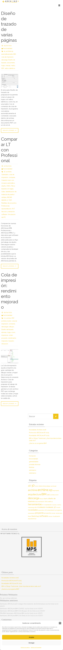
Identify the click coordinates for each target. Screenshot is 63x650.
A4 (4, 51)
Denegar (31, 643)
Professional (5, 206)
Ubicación (4, 344)
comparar (12, 177)
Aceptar (31, 637)
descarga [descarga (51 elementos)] (33, 498)
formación (32, 456)
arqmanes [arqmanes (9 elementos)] (56, 490)
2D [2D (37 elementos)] (29, 485)
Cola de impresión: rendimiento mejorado (9, 291)
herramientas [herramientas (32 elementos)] (35, 504)
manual (8, 65)
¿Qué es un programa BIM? (38, 443)
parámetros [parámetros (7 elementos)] (41, 510)
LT (8, 200)
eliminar (4, 332)
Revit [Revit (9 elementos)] (29, 516)
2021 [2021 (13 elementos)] (40, 486)
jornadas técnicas (34, 464)
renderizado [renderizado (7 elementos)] (59, 513)
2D (4, 171)
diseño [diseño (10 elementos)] (45, 498)
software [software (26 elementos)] (43, 516)
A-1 (5, 318)
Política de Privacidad (36, 647)
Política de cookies (25, 647)
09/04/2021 (8, 312)
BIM (14, 54)
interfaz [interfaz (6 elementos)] (59, 504)
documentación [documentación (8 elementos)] (39, 501)
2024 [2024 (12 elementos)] (44, 486)
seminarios (32, 470)
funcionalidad (7, 48)
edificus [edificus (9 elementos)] (50, 501)
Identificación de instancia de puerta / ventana (8, 194)
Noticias (31, 467)
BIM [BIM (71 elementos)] (43, 494)
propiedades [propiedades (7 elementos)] (31, 513)
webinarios (32, 473)
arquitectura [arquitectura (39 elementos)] (34, 494)
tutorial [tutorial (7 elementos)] (50, 516)
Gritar (3, 191)
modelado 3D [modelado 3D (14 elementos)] (51, 507)
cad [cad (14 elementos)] (48, 495)
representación (6, 209)
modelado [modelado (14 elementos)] (41, 507)
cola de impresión (7, 57)
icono (13, 332)
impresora (4, 335)
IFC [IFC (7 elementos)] (43, 504)
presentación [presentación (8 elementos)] (51, 510)
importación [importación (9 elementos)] (48, 504)
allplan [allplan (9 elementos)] (48, 486)
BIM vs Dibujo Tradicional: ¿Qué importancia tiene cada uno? (21, 586)
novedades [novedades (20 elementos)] (33, 510)
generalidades (33, 461)
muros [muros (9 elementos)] (58, 507)
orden (11, 335)
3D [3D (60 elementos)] (33, 485)
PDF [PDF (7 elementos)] (46, 510)
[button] (60, 623)
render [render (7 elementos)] (53, 513)
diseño (3, 186)
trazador (11, 341)
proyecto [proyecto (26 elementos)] (39, 513)
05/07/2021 (8, 45)
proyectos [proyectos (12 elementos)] (47, 513)
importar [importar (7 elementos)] (54, 504)
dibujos (11, 326)
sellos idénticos (10, 68)
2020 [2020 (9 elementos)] (36, 486)
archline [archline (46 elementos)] (32, 490)
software (4, 214)
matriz (13, 65)
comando (12, 324)
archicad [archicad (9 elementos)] (53, 486)
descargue (4, 326)
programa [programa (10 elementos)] (58, 510)
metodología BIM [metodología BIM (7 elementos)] (32, 507)
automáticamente (7, 54)
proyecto (4, 338)
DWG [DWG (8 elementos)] (46, 501)
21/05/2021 (7, 166)
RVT (13, 209)
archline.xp (9, 51)
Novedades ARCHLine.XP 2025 (39, 435)
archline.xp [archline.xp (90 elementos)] (45, 490)
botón (9, 321)
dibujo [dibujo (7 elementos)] (41, 498)
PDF (2, 68)
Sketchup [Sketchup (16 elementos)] (35, 516)
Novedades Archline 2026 (37, 430)
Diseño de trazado (7, 329)
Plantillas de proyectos (8, 203)
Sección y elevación (8, 211)
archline (8, 171)
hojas (3, 65)
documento (11, 63)
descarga (4, 60)
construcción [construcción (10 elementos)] (54, 495)
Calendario (5, 174)
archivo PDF (10, 318)
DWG (8, 186)
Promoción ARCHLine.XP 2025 (39, 432)
